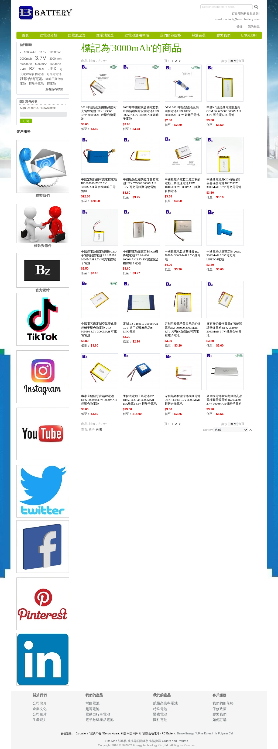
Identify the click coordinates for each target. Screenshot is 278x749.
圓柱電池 (160, 720)
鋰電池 (51, 83)
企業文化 (40, 709)
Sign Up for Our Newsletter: (38, 107)
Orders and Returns (175, 741)
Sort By (208, 429)
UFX (51, 68)
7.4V (23, 69)
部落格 (122, 741)
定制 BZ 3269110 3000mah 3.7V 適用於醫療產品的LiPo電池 (140, 327)
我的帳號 (254, 26)
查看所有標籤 (54, 89)
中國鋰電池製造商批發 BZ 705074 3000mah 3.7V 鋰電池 (182, 255)
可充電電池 (54, 74)
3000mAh (55, 58)
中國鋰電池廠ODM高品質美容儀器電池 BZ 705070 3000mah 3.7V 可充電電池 (224, 183)
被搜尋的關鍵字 (138, 741)
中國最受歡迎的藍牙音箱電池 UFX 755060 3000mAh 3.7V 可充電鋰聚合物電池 (141, 183)
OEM (41, 69)
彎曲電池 (92, 703)
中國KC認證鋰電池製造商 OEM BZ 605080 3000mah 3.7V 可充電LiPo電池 (224, 111)
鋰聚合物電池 (31, 79)
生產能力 (40, 720)
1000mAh (30, 52)
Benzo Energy (185, 733)
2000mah (26, 58)
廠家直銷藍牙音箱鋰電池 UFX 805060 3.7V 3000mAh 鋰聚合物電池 (99, 399)
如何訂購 (219, 720)
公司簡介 (40, 703)
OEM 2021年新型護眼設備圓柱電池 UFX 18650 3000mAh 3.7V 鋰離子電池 (182, 111)
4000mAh (26, 63)
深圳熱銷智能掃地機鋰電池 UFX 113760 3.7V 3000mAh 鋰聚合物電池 (182, 399)
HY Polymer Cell (223, 733)
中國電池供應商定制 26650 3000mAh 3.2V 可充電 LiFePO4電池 (224, 255)
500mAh (55, 63)
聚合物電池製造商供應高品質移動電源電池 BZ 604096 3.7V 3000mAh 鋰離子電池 (224, 399)
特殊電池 (160, 709)
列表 (99, 429)
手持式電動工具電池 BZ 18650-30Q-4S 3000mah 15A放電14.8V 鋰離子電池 (140, 399)
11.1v (42, 52)
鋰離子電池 (36, 83)
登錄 (239, 26)
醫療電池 (160, 714)
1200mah (55, 52)
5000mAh (41, 63)
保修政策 (219, 709)
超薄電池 (92, 709)
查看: (84, 429)
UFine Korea (203, 733)
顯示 (224, 60)
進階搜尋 (155, 741)
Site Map (111, 741)
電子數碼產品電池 (99, 720)
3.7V (40, 58)
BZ (32, 68)
